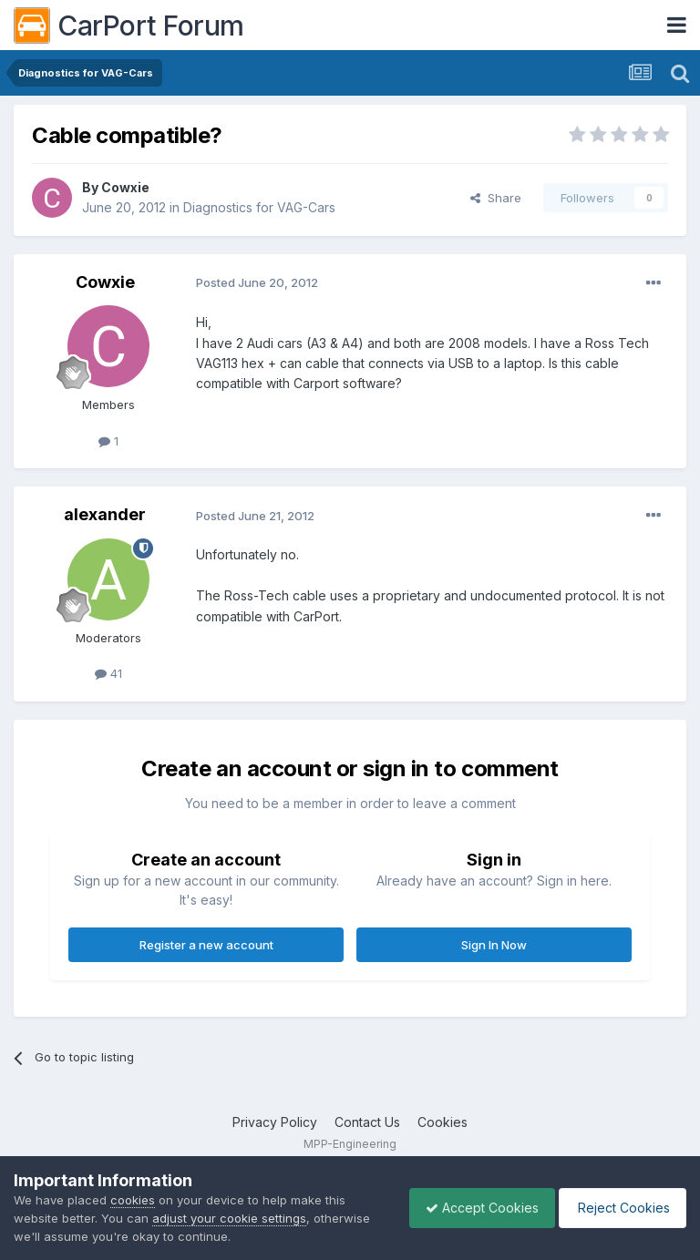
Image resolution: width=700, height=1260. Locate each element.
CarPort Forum (129, 25)
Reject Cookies (619, 1207)
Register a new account (206, 944)
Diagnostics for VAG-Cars (259, 207)
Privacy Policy (274, 1122)
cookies (132, 1200)
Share (495, 197)
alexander (105, 514)
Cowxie (125, 187)
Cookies (442, 1122)
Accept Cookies (473, 1207)
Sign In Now (494, 944)
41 (108, 673)
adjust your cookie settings (229, 1218)
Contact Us (367, 1122)
